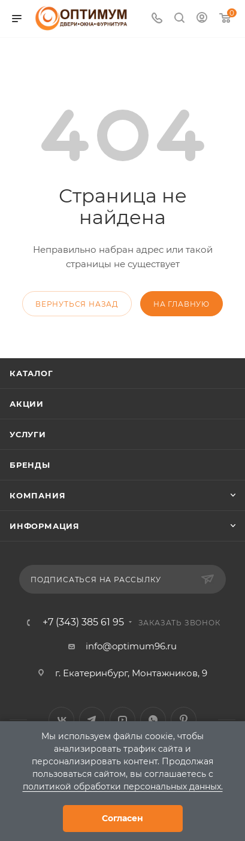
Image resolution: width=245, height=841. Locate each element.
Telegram (92, 720)
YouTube (122, 720)
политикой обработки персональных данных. (123, 786)
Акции (27, 404)
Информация (45, 526)
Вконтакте (61, 720)
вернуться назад (77, 304)
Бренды (30, 465)
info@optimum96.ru (131, 646)
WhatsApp (153, 720)
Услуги (28, 434)
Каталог (31, 373)
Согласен (122, 818)
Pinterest (183, 720)
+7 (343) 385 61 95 (83, 622)
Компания (37, 495)
